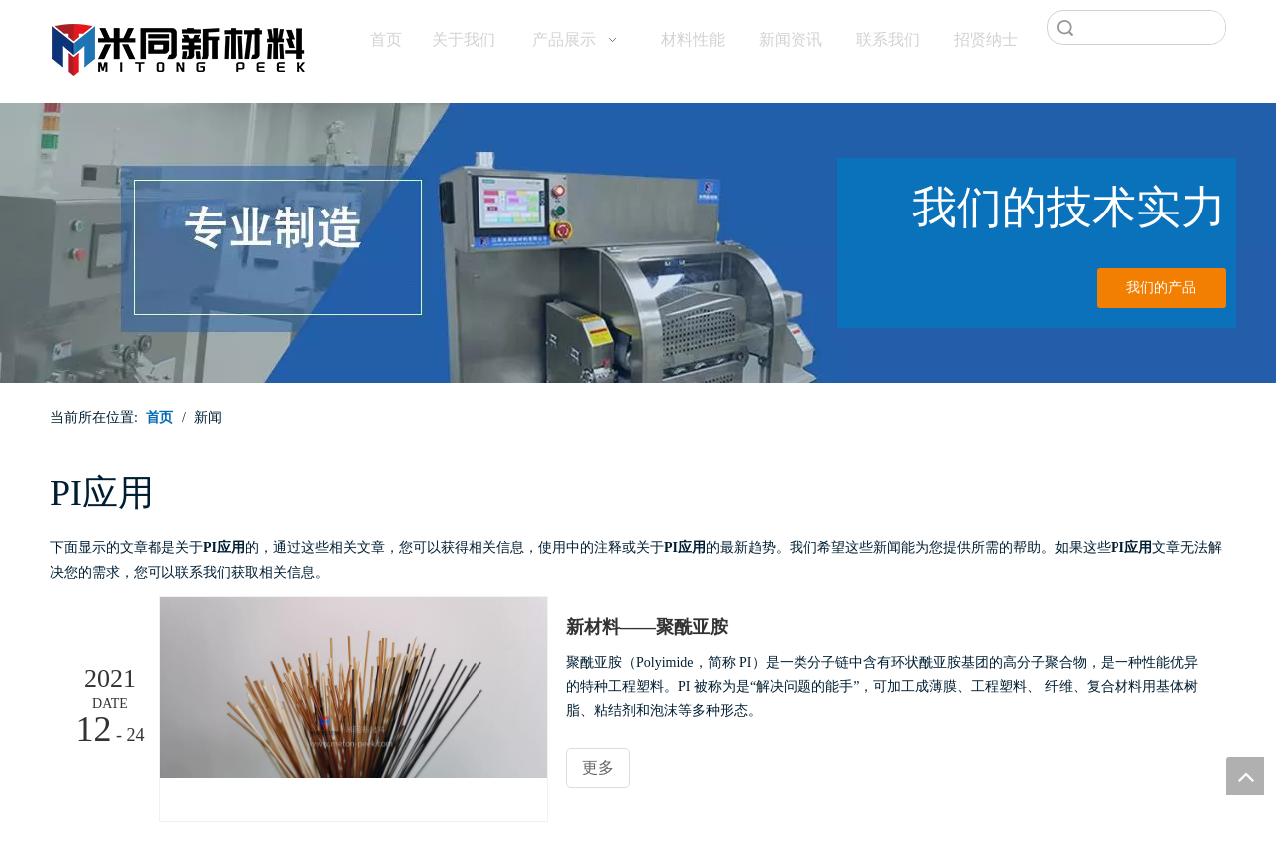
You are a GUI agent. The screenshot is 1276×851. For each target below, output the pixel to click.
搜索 (1065, 27)
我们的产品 (1161, 287)
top (1245, 776)
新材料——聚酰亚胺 (647, 627)
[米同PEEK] (179, 46)
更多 (598, 767)
